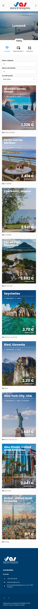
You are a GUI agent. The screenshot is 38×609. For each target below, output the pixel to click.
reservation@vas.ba (13, 582)
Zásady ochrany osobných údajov (14, 605)
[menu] (36, 6)
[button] (19, 79)
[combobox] (19, 72)
